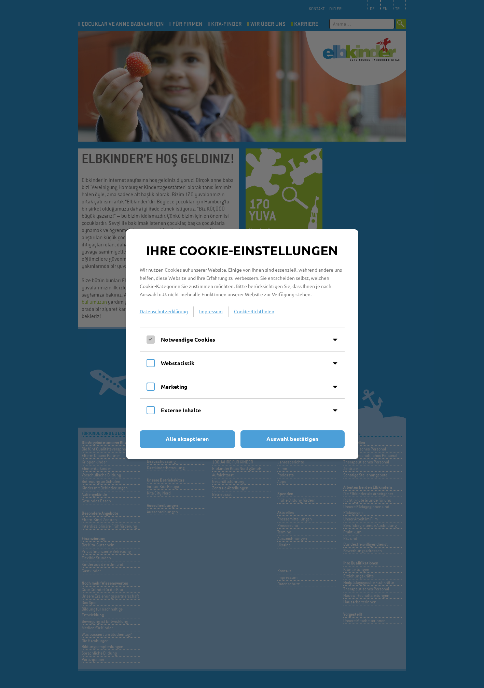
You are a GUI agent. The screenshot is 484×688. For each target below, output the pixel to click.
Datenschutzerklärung (164, 311)
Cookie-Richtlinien (254, 311)
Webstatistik (177, 363)
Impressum (211, 311)
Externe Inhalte (181, 410)
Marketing (174, 386)
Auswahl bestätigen (292, 438)
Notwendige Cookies (188, 339)
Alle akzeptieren (187, 438)
